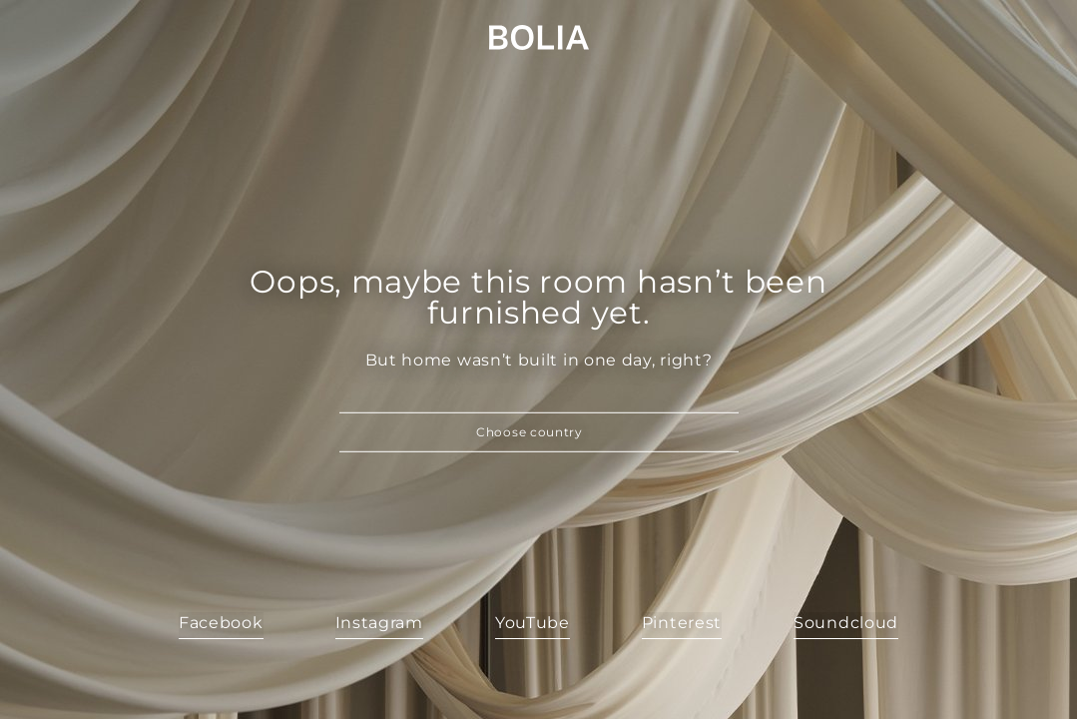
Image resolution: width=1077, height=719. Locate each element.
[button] (539, 432)
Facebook (221, 622)
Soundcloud (846, 622)
